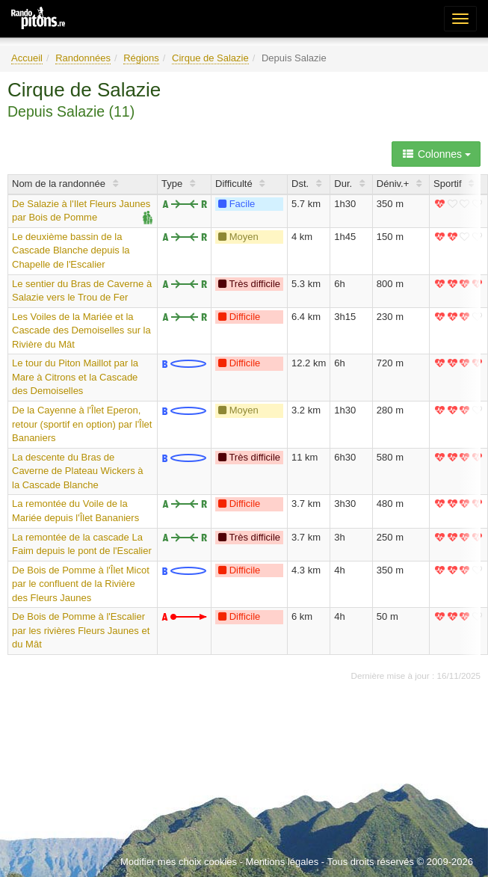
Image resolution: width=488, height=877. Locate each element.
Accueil (27, 58)
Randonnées (83, 58)
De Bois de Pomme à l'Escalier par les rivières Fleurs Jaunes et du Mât (80, 630)
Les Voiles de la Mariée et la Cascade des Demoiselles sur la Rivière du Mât (81, 330)
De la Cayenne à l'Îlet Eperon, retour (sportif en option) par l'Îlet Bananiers (82, 423)
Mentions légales (282, 861)
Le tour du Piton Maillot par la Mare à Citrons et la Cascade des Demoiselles (75, 376)
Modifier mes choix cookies (178, 861)
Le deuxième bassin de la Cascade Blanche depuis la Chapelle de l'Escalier (71, 250)
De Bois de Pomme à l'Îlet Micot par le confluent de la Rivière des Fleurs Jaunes (80, 583)
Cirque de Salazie (210, 58)
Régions (141, 58)
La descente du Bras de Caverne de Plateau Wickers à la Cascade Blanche (77, 471)
